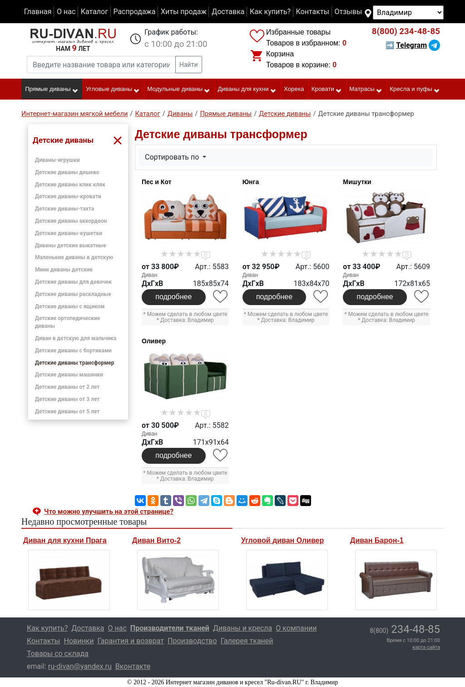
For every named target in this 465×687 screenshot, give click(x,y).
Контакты (312, 11)
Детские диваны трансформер (74, 363)
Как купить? (270, 11)
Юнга (250, 182)
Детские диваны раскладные (73, 294)
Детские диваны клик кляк (70, 184)
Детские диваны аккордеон (71, 221)
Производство (192, 641)
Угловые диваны (113, 89)
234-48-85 (406, 31)
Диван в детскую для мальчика (75, 338)
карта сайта (426, 647)
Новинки (79, 641)
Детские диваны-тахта (64, 209)
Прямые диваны (51, 89)
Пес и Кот (156, 182)
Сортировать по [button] (173, 157)
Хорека (294, 88)
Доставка (228, 11)
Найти (188, 64)
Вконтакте (132, 666)
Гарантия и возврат (131, 641)
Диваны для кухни (247, 89)
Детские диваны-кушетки (68, 233)
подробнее (173, 297)
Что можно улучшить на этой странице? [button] (108, 511)
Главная (38, 11)
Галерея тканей (247, 641)
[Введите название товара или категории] (101, 64)
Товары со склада (58, 653)
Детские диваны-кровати (68, 196)
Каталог (94, 11)
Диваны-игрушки (57, 160)
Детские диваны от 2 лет (67, 387)
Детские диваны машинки (69, 374)
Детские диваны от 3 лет (67, 399)
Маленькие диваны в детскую (74, 257)
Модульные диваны (178, 89)
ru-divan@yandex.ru (80, 666)
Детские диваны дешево (67, 172)
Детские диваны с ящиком (69, 306)
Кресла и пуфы (415, 89)
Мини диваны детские (64, 269)
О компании (296, 628)
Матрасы (365, 89)
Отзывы (348, 11)
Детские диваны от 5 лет (67, 411)
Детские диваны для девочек (73, 282)
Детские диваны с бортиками (73, 350)
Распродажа (134, 11)
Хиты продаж (184, 11)
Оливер (154, 341)
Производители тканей (169, 628)
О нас (66, 11)
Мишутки (357, 182)
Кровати (327, 89)
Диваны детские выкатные (70, 245)
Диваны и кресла (242, 628)
